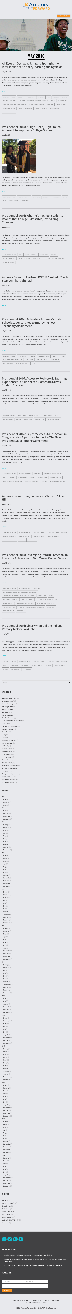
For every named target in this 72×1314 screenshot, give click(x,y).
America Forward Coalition (58, 532)
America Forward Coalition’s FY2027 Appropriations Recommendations (28, 1255)
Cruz (5, 665)
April (4, 833)
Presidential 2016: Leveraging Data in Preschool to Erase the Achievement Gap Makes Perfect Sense (35, 556)
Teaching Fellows (54, 419)
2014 (3, 1155)
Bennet (20, 97)
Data (65, 197)
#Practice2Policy (7, 701)
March (5, 805)
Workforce (24, 201)
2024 (3, 822)
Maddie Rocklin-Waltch (9, 1220)
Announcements (7, 715)
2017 (3, 1046)
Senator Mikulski (9, 108)
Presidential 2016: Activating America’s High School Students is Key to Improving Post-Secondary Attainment (31, 322)
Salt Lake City (62, 101)
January (5, 799)
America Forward (7, 709)
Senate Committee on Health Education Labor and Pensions (23, 104)
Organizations (6, 754)
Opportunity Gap (9, 607)
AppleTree (37, 588)
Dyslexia (41, 97)
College (45, 197)
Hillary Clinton (24, 536)
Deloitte (55, 356)
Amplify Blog (6, 712)
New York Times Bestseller (46, 603)
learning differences (60, 97)
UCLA (33, 363)
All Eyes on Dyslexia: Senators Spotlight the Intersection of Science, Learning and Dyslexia (32, 65)
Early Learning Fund (8, 729)
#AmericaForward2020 (9, 698)
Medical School (38, 258)
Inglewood (29, 360)
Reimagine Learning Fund (10, 765)
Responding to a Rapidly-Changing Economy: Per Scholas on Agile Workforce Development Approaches (35, 1260)
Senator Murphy (41, 108)
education (24, 665)
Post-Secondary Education (12, 481)
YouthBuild (32, 540)
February (6, 802)
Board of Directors (8, 718)
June (4, 839)
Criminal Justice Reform (9, 726)
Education (5, 732)
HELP (48, 97)
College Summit (43, 356)
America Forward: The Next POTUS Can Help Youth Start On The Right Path (35, 279)
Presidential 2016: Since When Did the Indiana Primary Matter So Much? (32, 627)
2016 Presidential (24, 532)
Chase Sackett (6, 1206)
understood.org (9, 112)
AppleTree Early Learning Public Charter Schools (20, 592)
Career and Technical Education (12, 721)
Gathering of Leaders (8, 740)
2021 (3, 925)
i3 (36, 599)
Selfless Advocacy (22, 363)
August (5, 844)
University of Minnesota (55, 258)
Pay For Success (7, 760)
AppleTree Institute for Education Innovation (19, 596)
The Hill (44, 481)
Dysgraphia (30, 97)
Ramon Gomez (8, 363)
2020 (3, 962)
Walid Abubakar (8, 262)
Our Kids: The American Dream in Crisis (31, 607)
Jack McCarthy (8, 603)
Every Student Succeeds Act (12, 360)
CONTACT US (63, 16)
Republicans (15, 669)
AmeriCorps (44, 255)
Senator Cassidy (62, 104)
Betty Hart (42, 596)
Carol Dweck (33, 415)
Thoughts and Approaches (10, 774)
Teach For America (9, 540)
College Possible (9, 258)
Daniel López (6, 1209)
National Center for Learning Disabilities (34, 101)
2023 (3, 853)
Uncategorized (6, 777)
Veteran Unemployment (58, 481)
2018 (3, 1015)
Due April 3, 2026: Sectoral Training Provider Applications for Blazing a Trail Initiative (33, 1266)
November (6, 816)
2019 (3, 995)
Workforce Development (10, 779)
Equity (4, 735)
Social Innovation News (9, 768)
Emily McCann (8, 419)
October (6, 813)
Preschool (50, 607)
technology (13, 201)
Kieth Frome (55, 360)
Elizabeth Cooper (24, 258)
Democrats (14, 665)
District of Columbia (10, 599)
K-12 (4, 201)
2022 (3, 889)
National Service (7, 749)
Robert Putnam (8, 611)
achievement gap (9, 415)
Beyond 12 (36, 197)
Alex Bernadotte (9, 197)
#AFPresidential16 (9, 255)
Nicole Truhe (42, 477)
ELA (56, 415)
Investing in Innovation (48, 599)
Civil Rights (22, 356)
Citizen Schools (46, 415)
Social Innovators (31, 481)
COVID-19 (5, 723)
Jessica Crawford (7, 1217)
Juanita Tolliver (8, 477)
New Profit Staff (7, 751)
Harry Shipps (6, 1214)
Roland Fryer (39, 419)
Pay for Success (55, 477)
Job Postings (6, 746)
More (4, 91)
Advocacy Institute (8, 707)
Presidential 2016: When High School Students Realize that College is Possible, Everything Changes (32, 219)
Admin (4, 1200)
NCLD (53, 101)
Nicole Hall (5, 1223)
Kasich (5, 669)
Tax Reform (5, 771)
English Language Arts (24, 419)
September (6, 878)
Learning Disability (9, 101)
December (6, 819)
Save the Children (54, 536)
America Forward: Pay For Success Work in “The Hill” (33, 497)
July (4, 841)
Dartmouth (56, 197)
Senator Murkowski (25, 108)
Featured (5, 737)
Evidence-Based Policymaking (53, 474)
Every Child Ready (26, 599)
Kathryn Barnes (41, 360)
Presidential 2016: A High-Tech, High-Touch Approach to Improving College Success (31, 128)
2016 (3, 1082)
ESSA (63, 356)
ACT (20, 255)
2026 (3, 797)
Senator (50, 104)
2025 (3, 808)
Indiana (48, 665)
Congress (37, 474)
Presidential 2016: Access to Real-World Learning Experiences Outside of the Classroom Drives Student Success (34, 382)
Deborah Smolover (9, 536)
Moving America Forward (26, 477)
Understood (54, 108)
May (4, 836)
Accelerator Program (8, 704)
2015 (3, 1119)
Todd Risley (21, 611)
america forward (9, 97)
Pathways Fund (7, 757)
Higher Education (7, 743)
